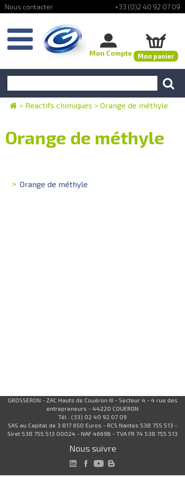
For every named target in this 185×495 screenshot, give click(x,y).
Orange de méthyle (54, 184)
